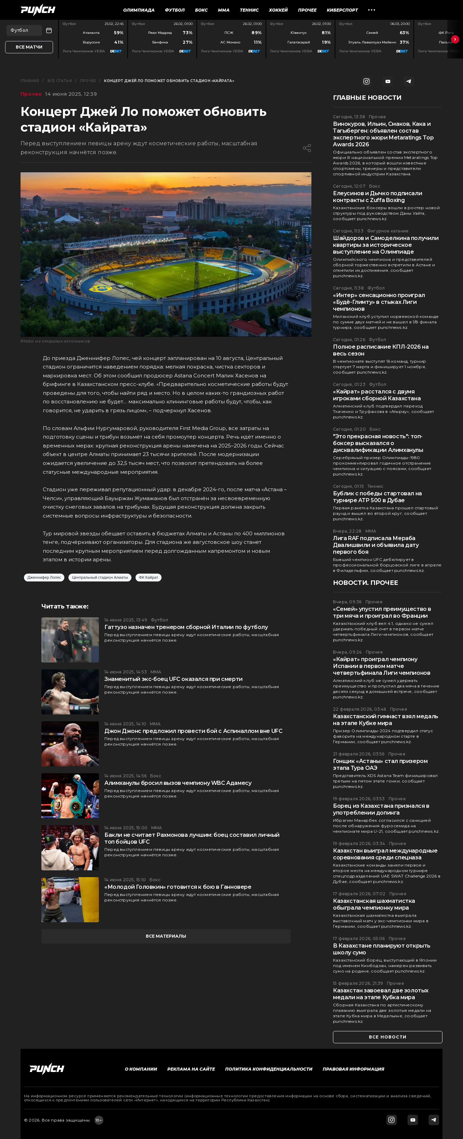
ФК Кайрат (148, 577)
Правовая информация (353, 1069)
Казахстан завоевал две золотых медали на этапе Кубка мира (380, 994)
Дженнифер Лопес (44, 577)
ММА (224, 10)
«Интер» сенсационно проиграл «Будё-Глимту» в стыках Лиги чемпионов (379, 302)
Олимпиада (139, 10)
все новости (388, 1037)
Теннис (249, 10)
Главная (30, 81)
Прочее (307, 10)
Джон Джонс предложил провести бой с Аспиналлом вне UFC (193, 731)
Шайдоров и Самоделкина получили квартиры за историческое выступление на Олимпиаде (386, 245)
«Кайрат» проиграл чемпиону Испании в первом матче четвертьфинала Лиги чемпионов (381, 666)
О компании (141, 1069)
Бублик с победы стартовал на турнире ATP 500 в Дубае (377, 497)
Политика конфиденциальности (268, 1069)
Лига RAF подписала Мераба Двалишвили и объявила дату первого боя (376, 545)
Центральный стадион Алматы (100, 577)
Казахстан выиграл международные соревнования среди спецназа (385, 854)
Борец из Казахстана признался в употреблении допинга (381, 809)
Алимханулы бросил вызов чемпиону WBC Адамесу (177, 783)
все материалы (166, 936)
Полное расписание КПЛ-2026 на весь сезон (380, 350)
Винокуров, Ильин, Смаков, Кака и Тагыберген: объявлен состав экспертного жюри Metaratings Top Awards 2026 (383, 134)
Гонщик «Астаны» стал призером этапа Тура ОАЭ (380, 764)
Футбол (175, 10)
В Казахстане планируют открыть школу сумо (381, 949)
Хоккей (278, 10)
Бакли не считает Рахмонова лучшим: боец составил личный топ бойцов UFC (192, 838)
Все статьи (60, 81)
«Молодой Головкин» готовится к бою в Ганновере (178, 887)
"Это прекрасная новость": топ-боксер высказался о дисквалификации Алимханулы (378, 443)
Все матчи (29, 47)
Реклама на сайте (191, 1069)
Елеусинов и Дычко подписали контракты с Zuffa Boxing (377, 196)
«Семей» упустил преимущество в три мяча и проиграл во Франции (382, 612)
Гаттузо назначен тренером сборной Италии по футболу (186, 627)
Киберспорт (342, 10)
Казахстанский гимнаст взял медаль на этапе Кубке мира (385, 719)
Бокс (201, 10)
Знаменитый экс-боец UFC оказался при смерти (173, 679)
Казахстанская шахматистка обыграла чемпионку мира (374, 904)
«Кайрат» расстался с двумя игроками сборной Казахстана (377, 395)
